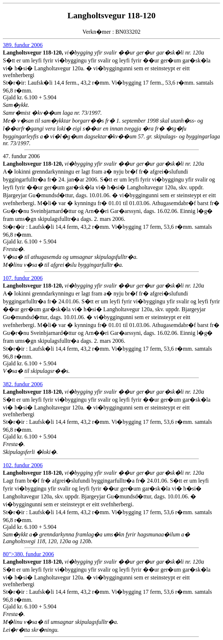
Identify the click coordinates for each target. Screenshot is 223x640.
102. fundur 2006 (23, 465)
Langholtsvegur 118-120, (34, 52)
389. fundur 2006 (23, 45)
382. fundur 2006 (23, 384)
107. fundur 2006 (23, 278)
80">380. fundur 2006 (28, 554)
